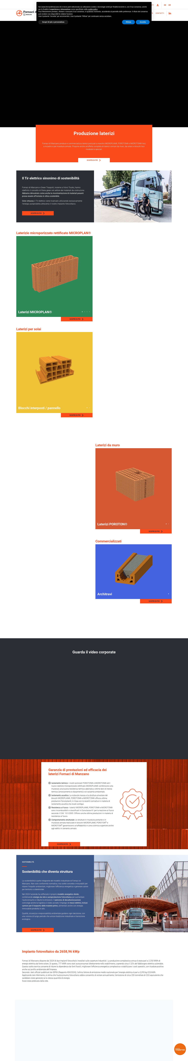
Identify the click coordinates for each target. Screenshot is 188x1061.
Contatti (160, 13)
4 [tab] (89, 312)
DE (165, 5)
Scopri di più (69, 160)
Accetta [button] (143, 22)
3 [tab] (87, 312)
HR (169, 5)
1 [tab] (82, 312)
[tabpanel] (54, 274)
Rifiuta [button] (128, 22)
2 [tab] (84, 312)
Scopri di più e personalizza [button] (53, 22)
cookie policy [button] (92, 9)
